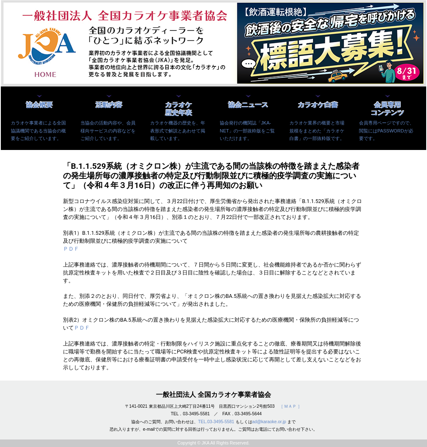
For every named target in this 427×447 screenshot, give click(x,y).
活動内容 (108, 105)
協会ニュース (248, 105)
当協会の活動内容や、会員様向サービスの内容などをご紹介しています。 (108, 130)
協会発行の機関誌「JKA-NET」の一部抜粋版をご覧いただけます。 (247, 130)
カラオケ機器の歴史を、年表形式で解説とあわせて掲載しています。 (177, 130)
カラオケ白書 (318, 105)
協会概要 (39, 105)
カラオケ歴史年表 (178, 109)
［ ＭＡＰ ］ (290, 406)
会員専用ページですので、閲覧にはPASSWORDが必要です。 (386, 130)
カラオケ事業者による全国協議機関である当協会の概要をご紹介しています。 (38, 130)
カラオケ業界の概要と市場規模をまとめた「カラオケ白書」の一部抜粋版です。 (316, 130)
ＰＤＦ (71, 249)
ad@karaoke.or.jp (269, 421)
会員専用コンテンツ (387, 109)
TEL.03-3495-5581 (216, 421)
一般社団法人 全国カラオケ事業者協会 (213, 394)
